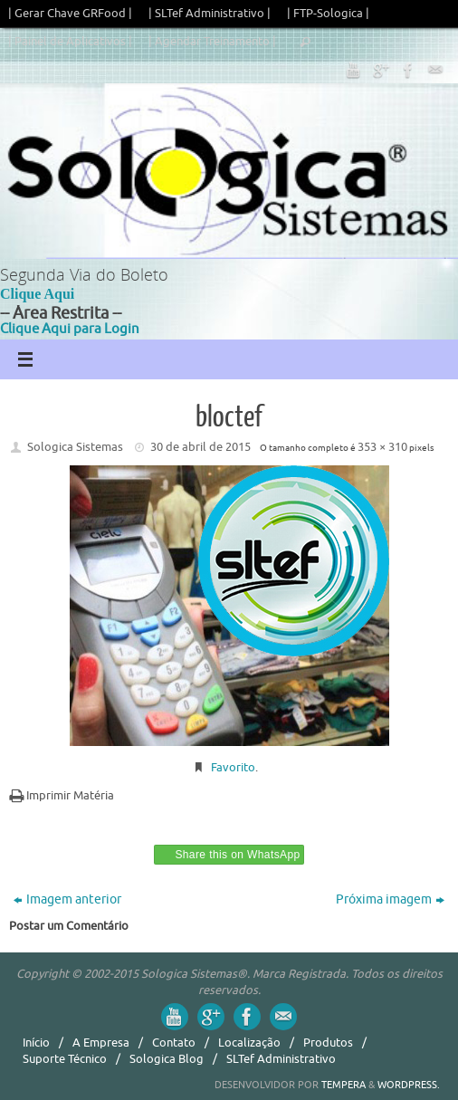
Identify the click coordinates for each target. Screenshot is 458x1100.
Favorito (233, 767)
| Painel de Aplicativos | (70, 41)
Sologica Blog (166, 1059)
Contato (174, 1042)
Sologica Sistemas (75, 446)
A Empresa (100, 1042)
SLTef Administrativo (281, 1059)
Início (36, 1042)
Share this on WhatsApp (237, 854)
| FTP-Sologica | (328, 13)
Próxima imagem (390, 899)
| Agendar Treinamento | (212, 41)
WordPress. (408, 1084)
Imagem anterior (67, 899)
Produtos (328, 1042)
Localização (249, 1042)
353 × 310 (382, 446)
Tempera (343, 1084)
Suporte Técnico (65, 1059)
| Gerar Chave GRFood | (70, 13)
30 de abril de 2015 (200, 446)
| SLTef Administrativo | (209, 13)
